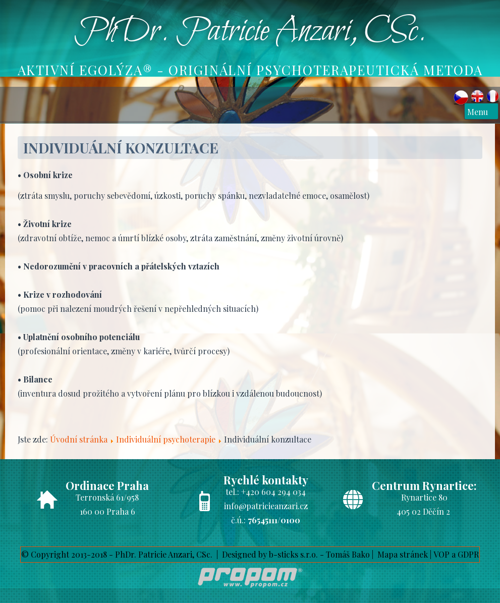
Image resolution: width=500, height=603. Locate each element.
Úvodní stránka (78, 439)
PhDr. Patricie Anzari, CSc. (250, 31)
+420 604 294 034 (273, 491)
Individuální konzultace (120, 147)
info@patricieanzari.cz (266, 506)
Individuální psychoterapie (165, 439)
